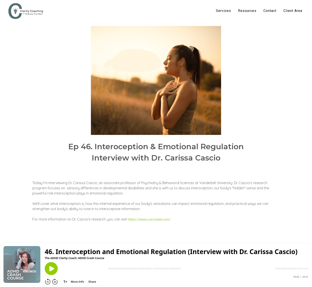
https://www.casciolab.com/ (149, 219)
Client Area (292, 11)
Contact (269, 11)
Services (223, 11)
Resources (247, 11)
